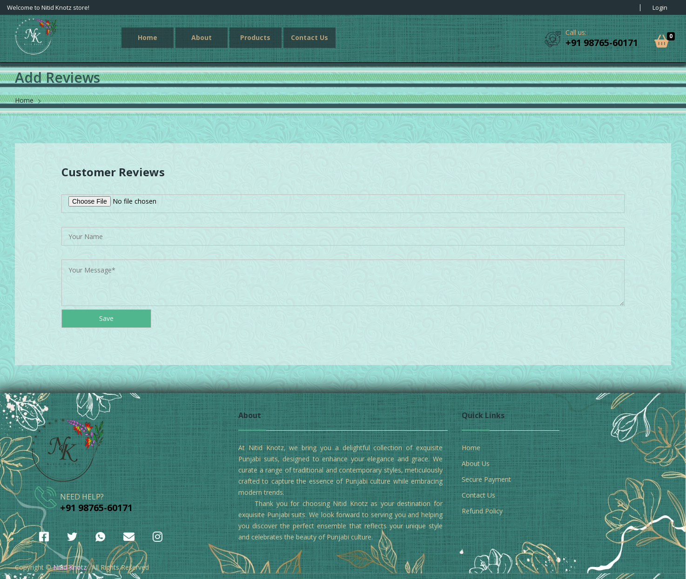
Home (147, 37)
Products (255, 37)
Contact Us (309, 37)
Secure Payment (486, 479)
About (201, 37)
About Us (476, 463)
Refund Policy (482, 510)
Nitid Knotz (70, 567)
